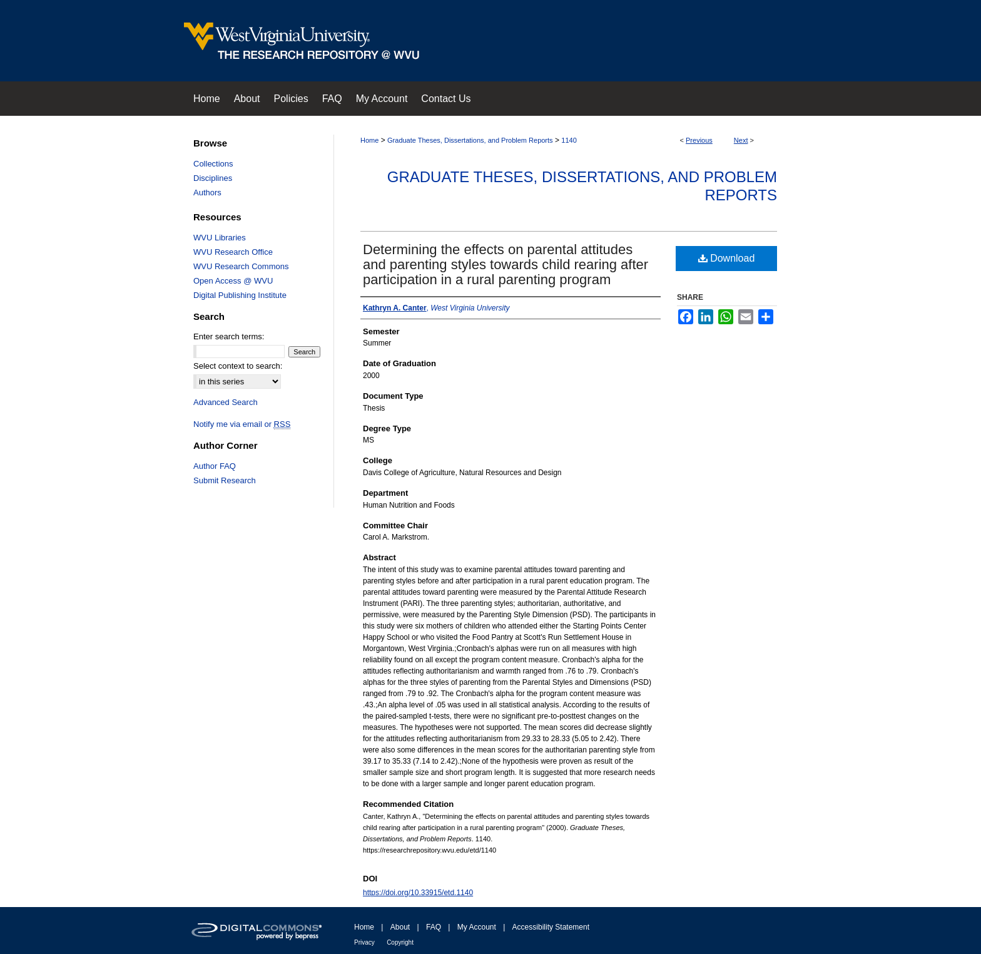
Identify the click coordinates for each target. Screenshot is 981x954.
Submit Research (224, 480)
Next (741, 140)
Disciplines (212, 178)
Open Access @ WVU (233, 280)
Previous (699, 140)
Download (726, 258)
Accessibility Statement (550, 927)
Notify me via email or (241, 424)
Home (369, 140)
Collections (213, 163)
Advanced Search (225, 402)
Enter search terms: (228, 336)
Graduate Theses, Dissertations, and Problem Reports (470, 140)
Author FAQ (214, 466)
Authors (207, 192)
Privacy (364, 942)
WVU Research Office (233, 252)
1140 (568, 140)
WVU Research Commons (240, 266)
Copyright (400, 942)
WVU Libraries (219, 237)
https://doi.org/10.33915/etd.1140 (418, 892)
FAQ (433, 927)
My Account (476, 927)
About (400, 927)
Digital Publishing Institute (240, 295)
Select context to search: (237, 366)
